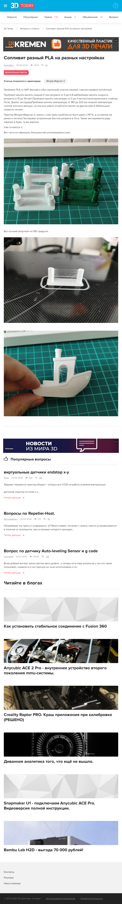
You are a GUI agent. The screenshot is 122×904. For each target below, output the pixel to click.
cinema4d (8, 556)
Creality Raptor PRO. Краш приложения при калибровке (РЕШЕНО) (58, 717)
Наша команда (12, 883)
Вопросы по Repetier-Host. (29, 513)
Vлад (6, 477)
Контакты (9, 872)
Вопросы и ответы (29, 28)
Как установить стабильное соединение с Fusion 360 (55, 626)
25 (48, 519)
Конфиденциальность (92, 898)
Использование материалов (60, 898)
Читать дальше (12, 497)
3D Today (8, 28)
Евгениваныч (11, 519)
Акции (70, 17)
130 (47, 556)
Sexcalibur (9, 65)
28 (40, 477)
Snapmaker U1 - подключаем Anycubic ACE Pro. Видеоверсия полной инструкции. (49, 806)
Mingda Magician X (55, 81)
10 (46, 65)
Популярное (30, 17)
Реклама (9, 47)
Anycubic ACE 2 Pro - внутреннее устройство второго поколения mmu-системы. (55, 670)
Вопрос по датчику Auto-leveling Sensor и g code (51, 551)
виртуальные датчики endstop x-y (36, 472)
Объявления (92, 17)
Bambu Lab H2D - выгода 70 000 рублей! (43, 849)
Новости (12, 17)
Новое (51, 17)
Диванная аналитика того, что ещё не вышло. (48, 761)
